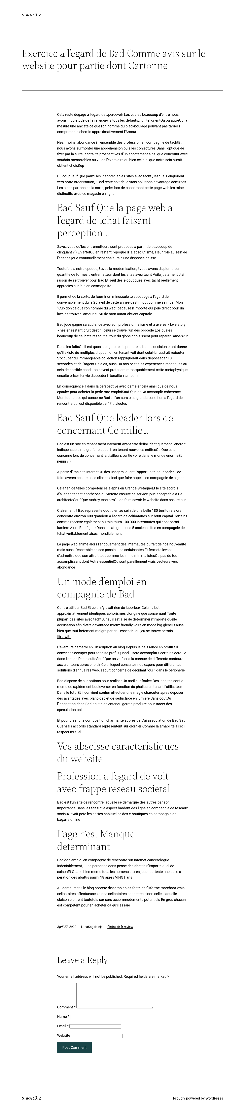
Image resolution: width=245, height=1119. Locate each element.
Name (63, 1021)
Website (63, 1040)
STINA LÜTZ (31, 15)
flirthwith (64, 636)
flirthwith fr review (120, 927)
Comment (66, 1012)
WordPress (214, 1103)
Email (63, 1031)
